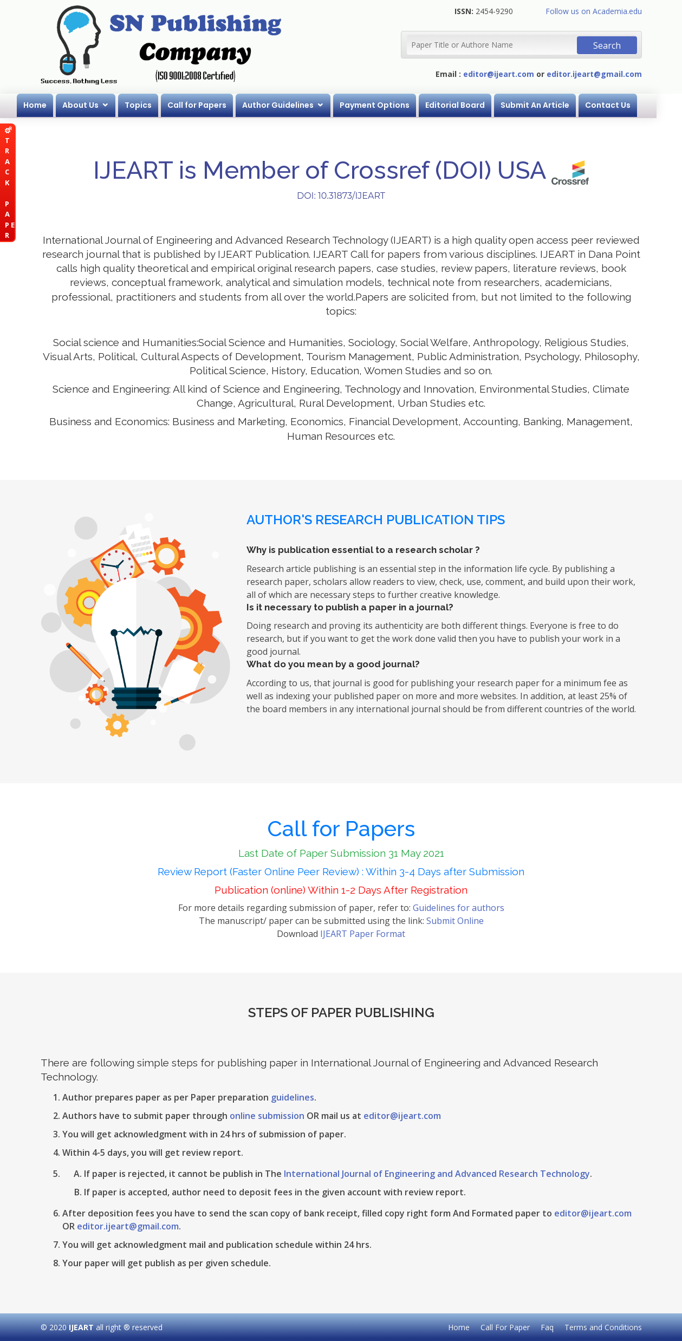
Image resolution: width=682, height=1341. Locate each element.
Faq (547, 1327)
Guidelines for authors (458, 908)
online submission (267, 1116)
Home (48, 105)
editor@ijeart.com (498, 74)
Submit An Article (548, 105)
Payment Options (388, 105)
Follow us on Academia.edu (593, 11)
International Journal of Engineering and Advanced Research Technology (437, 1174)
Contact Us (621, 105)
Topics (151, 105)
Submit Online (455, 921)
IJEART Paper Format (362, 934)
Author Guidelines (291, 105)
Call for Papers (209, 105)
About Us (93, 105)
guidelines (292, 1097)
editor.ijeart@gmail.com (594, 74)
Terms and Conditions (603, 1327)
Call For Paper (505, 1327)
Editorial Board (468, 105)
